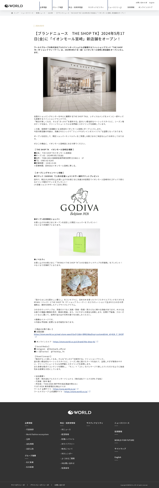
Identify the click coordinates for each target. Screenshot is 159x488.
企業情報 (28, 423)
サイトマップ (120, 448)
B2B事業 (30, 467)
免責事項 (65, 468)
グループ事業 (30, 455)
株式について (67, 448)
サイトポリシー (17, 485)
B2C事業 (30, 462)
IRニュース (66, 429)
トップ (16, 13)
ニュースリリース (27, 13)
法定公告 (30, 448)
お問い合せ (58, 485)
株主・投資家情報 (67, 423)
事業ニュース (40, 13)
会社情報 (30, 444)
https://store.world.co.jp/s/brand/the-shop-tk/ (74, 341)
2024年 (50, 13)
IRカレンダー (67, 453)
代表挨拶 (30, 429)
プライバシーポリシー (38, 485)
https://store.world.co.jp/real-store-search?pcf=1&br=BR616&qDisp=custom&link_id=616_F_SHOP (79, 334)
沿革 (28, 439)
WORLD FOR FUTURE (124, 440)
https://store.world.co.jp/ (76, 391)
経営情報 (65, 434)
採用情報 (130, 7)
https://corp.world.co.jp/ (64, 389)
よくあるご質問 (68, 458)
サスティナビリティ (95, 423)
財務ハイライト (68, 439)
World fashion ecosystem (37, 434)
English (118, 457)
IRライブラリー (68, 444)
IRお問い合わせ (68, 463)
